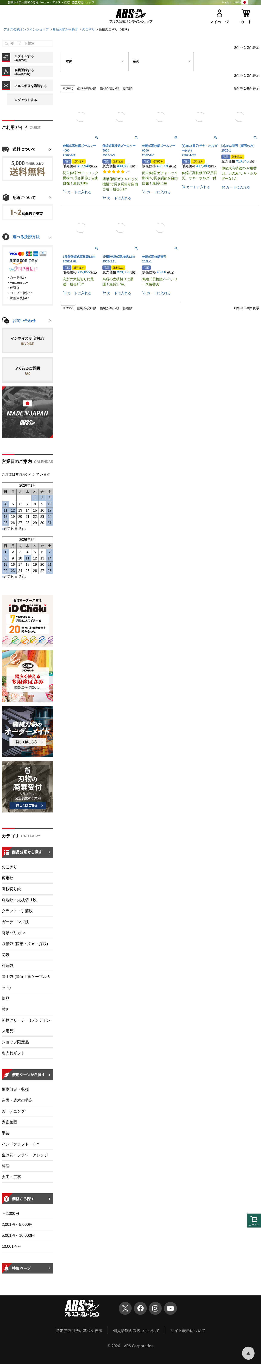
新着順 (127, 88)
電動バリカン (13, 933)
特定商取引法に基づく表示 (79, 1330)
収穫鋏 (25, 944)
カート (246, 22)
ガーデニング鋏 (15, 922)
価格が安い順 (86, 88)
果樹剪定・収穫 (15, 1089)
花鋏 (5, 955)
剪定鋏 (7, 878)
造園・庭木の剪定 (17, 1100)
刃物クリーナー (26, 1025)
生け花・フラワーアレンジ (25, 1155)
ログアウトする (25, 100)
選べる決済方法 (26, 237)
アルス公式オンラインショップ (26, 29)
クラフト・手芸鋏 (17, 911)
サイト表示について (188, 1330)
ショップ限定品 (15, 1042)
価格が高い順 (109, 88)
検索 (7, 44)
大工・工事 (11, 1177)
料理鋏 (7, 966)
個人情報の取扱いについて (136, 1330)
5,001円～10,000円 (18, 1235)
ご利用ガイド (15, 127)
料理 (5, 1166)
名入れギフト (13, 1053)
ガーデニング (13, 1111)
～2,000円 (10, 1213)
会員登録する (33, 72)
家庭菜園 (9, 1122)
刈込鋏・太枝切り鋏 (19, 900)
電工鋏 (26, 982)
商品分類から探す (65, 29)
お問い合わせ (24, 321)
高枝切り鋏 (11, 889)
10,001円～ (11, 1246)
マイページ (219, 22)
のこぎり (88, 29)
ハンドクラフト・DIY (20, 1144)
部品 (5, 998)
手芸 (5, 1133)
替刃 (5, 1009)
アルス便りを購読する (30, 86)
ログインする (33, 58)
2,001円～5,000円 (17, 1224)
